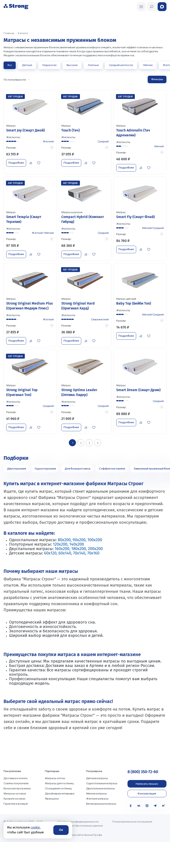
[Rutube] (163, 806)
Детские (27, 64)
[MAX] (147, 806)
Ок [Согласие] (61, 830)
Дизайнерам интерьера (59, 793)
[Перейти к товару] (30, 132)
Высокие (72, 64)
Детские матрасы (97, 778)
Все (10, 64)
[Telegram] (155, 806)
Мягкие (148, 64)
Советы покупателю (16, 783)
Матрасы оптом (55, 778)
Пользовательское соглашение (132, 821)
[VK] (139, 806)
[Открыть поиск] (141, 6)
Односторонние (45, 468)
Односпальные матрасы (101, 783)
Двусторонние (16, 468)
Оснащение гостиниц (58, 788)
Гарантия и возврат (16, 803)
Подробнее (16, 162)
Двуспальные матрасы (100, 788)
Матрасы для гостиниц (59, 783)
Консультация (147, 793)
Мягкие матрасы (96, 793)
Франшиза (52, 798)
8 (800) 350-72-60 (143, 771)
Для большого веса (77, 468)
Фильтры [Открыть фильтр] (157, 79)
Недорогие (49, 64)
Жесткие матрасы (97, 798)
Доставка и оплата (15, 778)
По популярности (15, 79)
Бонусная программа (17, 788)
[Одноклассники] (131, 806)
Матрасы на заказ (15, 793)
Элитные (93, 64)
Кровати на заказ (14, 798)
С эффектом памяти (112, 468)
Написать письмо (147, 783)
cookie (35, 827)
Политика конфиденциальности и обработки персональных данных (80, 823)
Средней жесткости (121, 64)
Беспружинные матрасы (101, 803)
